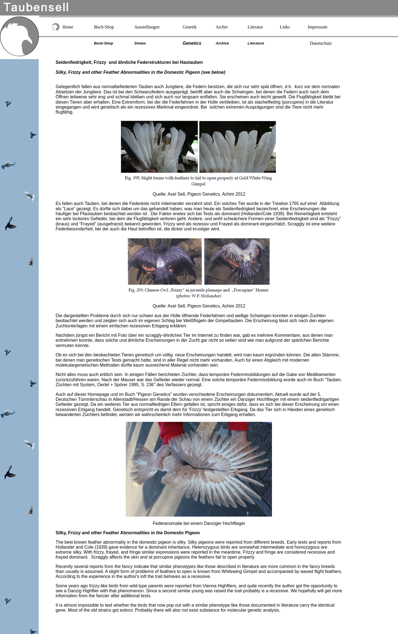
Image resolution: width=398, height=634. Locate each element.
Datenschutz (321, 43)
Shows (140, 43)
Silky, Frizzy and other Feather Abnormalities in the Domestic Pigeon (128, 72)
